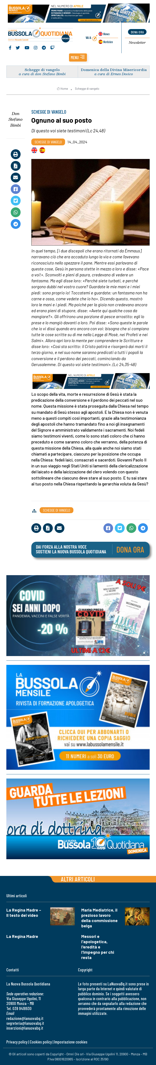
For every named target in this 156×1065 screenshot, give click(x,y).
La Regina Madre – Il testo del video (23, 912)
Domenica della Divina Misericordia (114, 69)
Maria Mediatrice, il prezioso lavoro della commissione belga (99, 917)
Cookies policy (41, 1041)
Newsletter (137, 42)
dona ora (137, 32)
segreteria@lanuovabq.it (25, 1023)
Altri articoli (78, 879)
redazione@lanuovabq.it (24, 1018)
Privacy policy (16, 1041)
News (106, 34)
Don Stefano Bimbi (16, 119)
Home (62, 88)
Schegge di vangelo (42, 69)
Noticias (108, 42)
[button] (78, 57)
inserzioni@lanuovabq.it (24, 1027)
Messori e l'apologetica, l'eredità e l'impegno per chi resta (97, 947)
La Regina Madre (22, 936)
